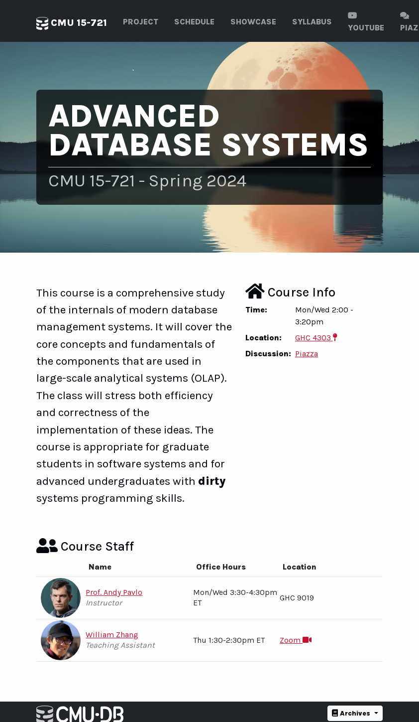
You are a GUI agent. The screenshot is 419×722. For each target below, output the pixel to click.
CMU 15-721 (71, 23)
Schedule (194, 21)
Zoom (296, 640)
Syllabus (312, 21)
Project (140, 21)
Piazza (306, 353)
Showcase (253, 21)
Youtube (366, 21)
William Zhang (112, 634)
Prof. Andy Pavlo (114, 592)
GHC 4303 (316, 337)
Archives (352, 713)
